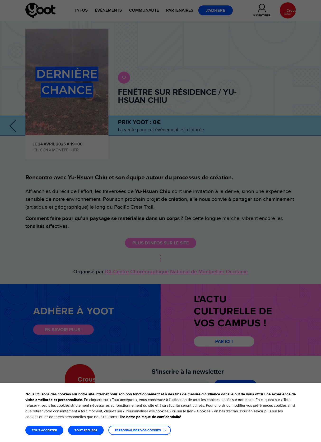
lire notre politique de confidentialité (150, 417)
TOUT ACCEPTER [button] (44, 430)
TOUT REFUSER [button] (85, 430)
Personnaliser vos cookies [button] (138, 430)
